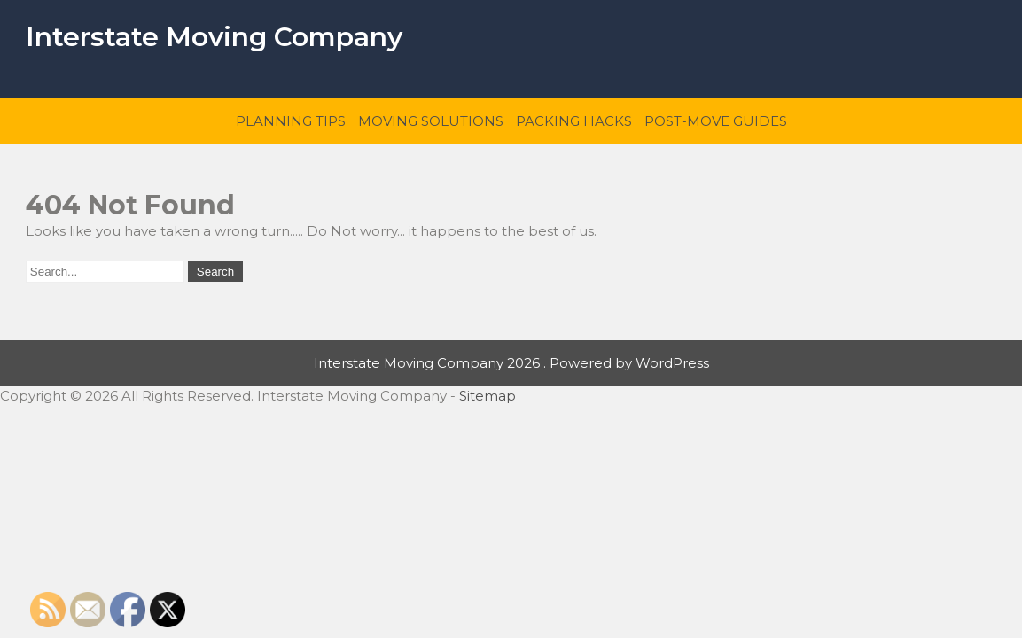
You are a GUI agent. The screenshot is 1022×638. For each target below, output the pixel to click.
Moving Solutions (430, 121)
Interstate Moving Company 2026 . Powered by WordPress (511, 362)
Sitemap (487, 395)
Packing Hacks (574, 121)
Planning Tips (291, 121)
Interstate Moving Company (214, 36)
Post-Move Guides (715, 121)
